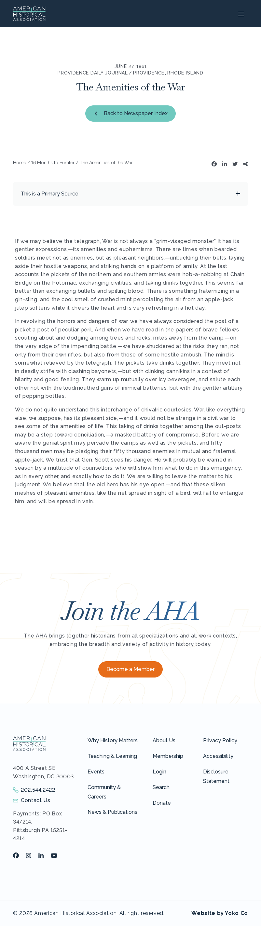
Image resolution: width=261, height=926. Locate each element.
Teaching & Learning (112, 756)
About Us (164, 740)
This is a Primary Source (49, 194)
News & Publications (112, 812)
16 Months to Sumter (53, 162)
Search (161, 787)
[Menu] (240, 14)
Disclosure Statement (216, 776)
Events (96, 772)
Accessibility (218, 756)
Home (19, 162)
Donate (162, 803)
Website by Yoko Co (219, 913)
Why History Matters (113, 740)
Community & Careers (104, 792)
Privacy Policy (220, 740)
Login (159, 772)
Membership (168, 756)
